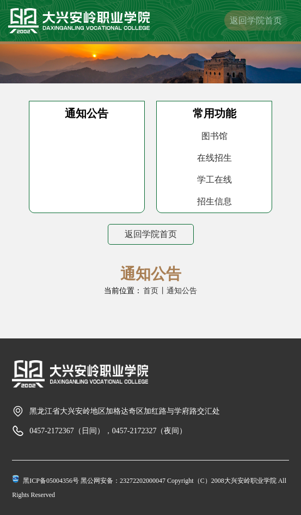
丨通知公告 (178, 291)
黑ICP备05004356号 (51, 480)
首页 (150, 291)
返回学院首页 (256, 20)
